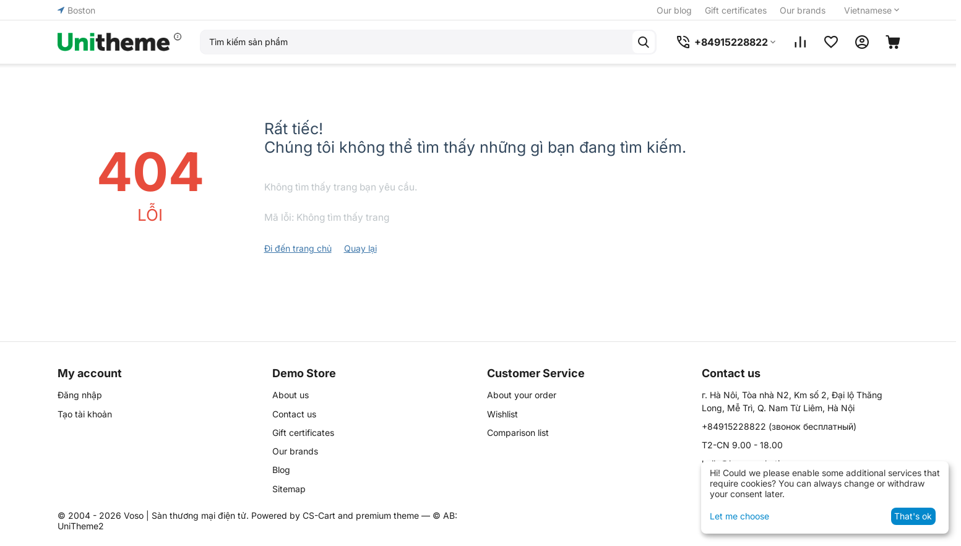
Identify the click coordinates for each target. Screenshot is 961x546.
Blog (281, 469)
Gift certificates (736, 10)
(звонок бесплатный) (779, 426)
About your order (521, 395)
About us (290, 395)
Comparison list (518, 432)
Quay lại (360, 248)
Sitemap (289, 489)
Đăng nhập (80, 395)
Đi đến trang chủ (298, 248)
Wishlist (502, 414)
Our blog (674, 10)
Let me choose (739, 516)
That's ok (913, 516)
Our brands (802, 10)
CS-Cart (319, 515)
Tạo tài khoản (85, 414)
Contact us (294, 414)
